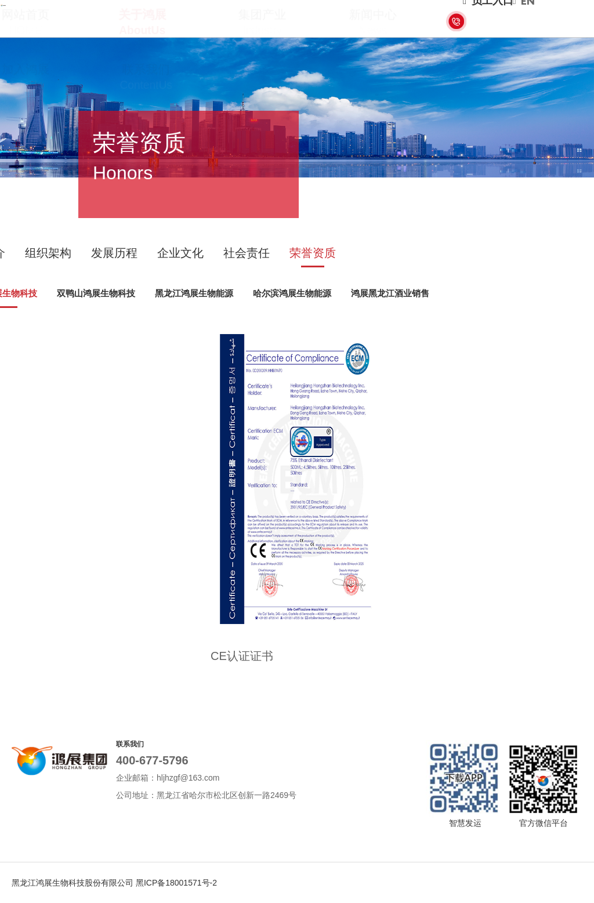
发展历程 (114, 252)
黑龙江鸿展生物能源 (194, 293)
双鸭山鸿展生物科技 (96, 293)
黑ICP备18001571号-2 (176, 882)
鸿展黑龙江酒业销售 (390, 293)
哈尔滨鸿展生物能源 (292, 293)
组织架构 (48, 252)
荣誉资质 (312, 252)
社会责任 (246, 252)
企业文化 (180, 252)
